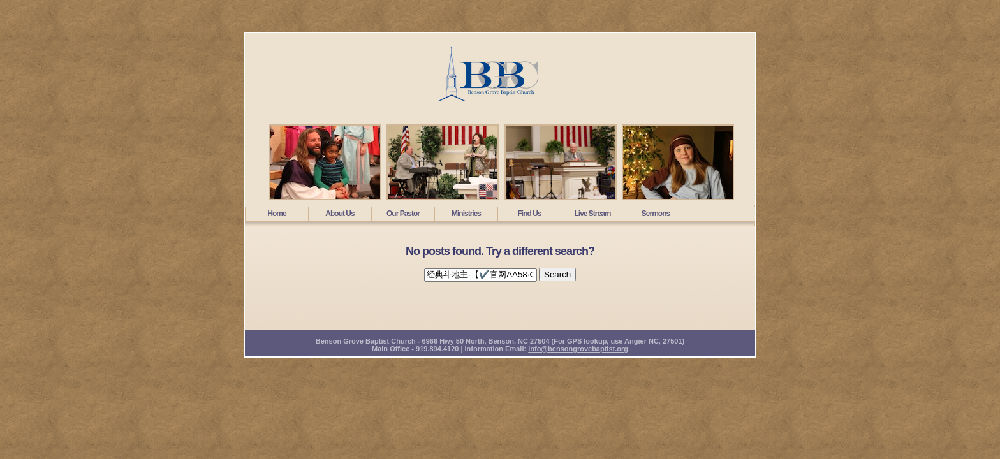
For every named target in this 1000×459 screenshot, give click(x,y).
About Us (339, 213)
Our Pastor (403, 213)
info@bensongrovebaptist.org (578, 349)
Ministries (466, 213)
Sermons (656, 213)
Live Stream (592, 213)
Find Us (529, 213)
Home (276, 213)
